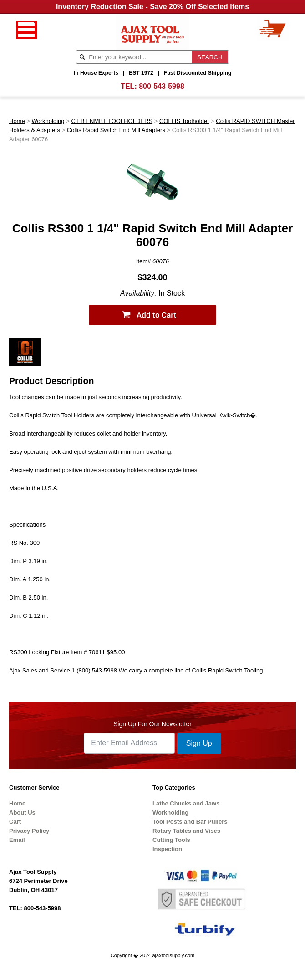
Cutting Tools (171, 839)
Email (17, 839)
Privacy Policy (29, 830)
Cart (15, 821)
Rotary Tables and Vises (186, 830)
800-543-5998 (161, 86)
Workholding (48, 121)
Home (17, 121)
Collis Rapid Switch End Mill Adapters (117, 130)
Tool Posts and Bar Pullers (189, 821)
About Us (22, 812)
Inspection (167, 849)
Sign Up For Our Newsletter (152, 724)
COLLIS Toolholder (184, 121)
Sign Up (199, 743)
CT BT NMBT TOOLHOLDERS (111, 121)
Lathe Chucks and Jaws (185, 803)
